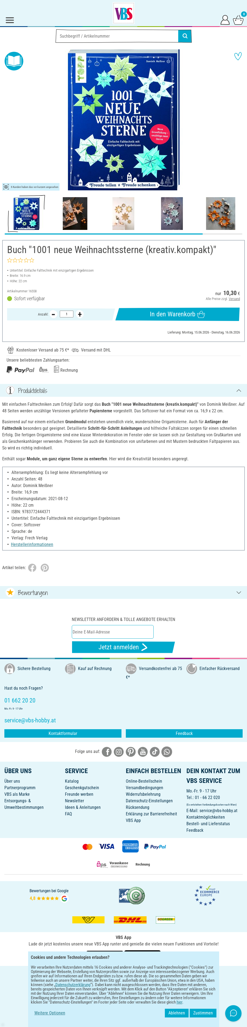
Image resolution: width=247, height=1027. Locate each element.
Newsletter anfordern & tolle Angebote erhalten (123, 619)
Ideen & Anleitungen (83, 807)
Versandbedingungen (144, 787)
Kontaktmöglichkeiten (205, 817)
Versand (234, 299)
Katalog (72, 781)
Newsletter (74, 800)
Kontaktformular (63, 733)
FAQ (68, 813)
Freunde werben (79, 794)
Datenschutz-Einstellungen (149, 800)
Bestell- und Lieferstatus (208, 823)
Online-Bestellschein (144, 781)
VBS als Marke (17, 794)
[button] (8, 120)
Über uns (12, 781)
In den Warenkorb (177, 314)
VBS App (133, 820)
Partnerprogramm (19, 787)
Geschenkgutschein (82, 787)
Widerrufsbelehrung (143, 794)
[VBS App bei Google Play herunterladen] (105, 955)
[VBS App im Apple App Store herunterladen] (142, 955)
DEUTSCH (123, 973)
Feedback (184, 733)
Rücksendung (137, 807)
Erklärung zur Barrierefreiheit (151, 813)
